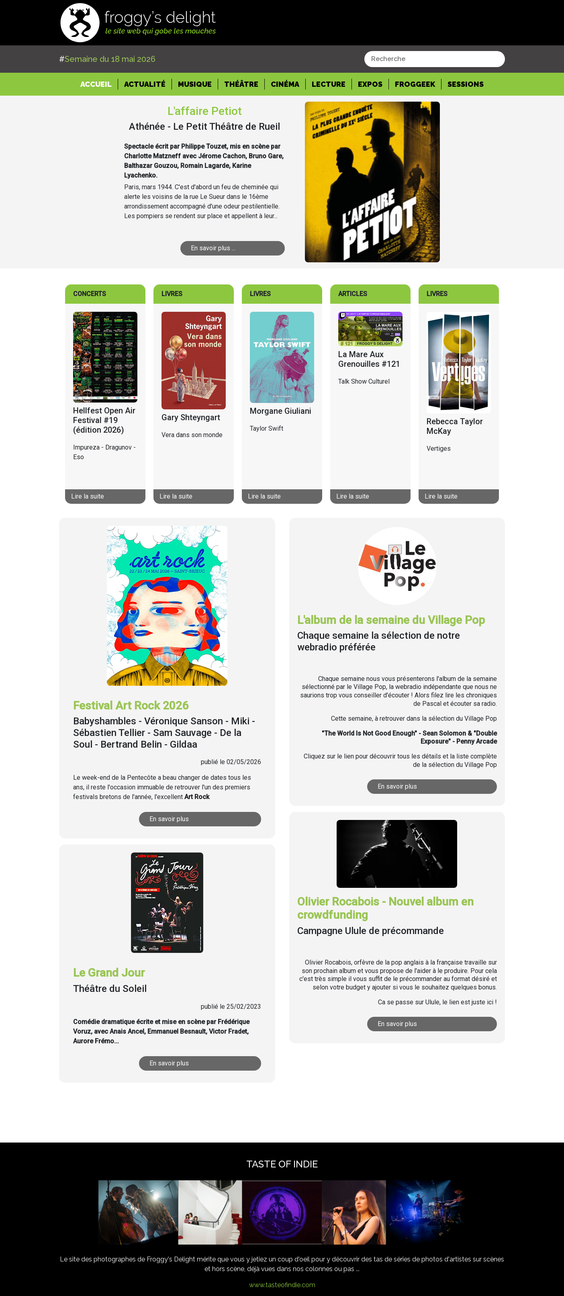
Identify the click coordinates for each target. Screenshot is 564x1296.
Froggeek (415, 84)
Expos (370, 84)
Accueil (99, 83)
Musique (195, 84)
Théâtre (241, 84)
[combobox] (434, 59)
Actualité (145, 84)
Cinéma (285, 84)
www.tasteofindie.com (282, 1285)
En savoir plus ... (213, 248)
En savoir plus (169, 819)
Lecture (328, 84)
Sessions (466, 84)
